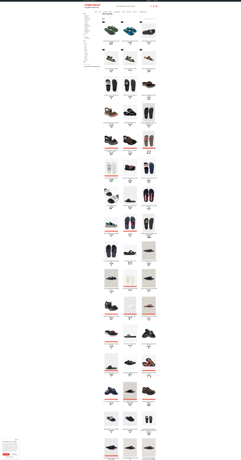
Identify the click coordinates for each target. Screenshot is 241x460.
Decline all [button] (14, 454)
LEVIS (86, 33)
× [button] (17, 439)
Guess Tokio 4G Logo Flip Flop (130, 205)
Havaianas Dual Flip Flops (130, 122)
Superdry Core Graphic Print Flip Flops (130, 178)
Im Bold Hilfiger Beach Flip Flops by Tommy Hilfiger (111, 458)
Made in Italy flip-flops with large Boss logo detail (149, 234)
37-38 (86, 54)
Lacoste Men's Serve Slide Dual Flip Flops (149, 178)
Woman (87, 38)
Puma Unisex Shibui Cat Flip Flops (130, 372)
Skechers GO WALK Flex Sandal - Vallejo (149, 95)
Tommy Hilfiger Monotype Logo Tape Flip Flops (130, 402)
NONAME (149, 150)
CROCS (87, 20)
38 (86, 56)
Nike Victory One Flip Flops (130, 344)
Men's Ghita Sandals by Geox (148, 68)
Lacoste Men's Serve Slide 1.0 (130, 95)
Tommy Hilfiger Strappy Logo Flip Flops (148, 261)
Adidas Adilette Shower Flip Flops (111, 429)
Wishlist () (155, 0)
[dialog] (10, 448)
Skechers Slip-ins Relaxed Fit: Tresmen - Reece (111, 151)
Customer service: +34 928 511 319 (89, 0)
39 (86, 59)
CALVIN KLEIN (88, 18)
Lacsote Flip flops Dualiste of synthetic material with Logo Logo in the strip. (149, 430)
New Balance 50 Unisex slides (149, 41)
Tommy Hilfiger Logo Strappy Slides (149, 288)
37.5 (86, 53)
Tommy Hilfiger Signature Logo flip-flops (111, 261)
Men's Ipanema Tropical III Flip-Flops (130, 41)
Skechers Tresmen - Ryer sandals (111, 316)
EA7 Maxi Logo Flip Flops (111, 205)
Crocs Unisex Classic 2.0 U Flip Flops (111, 401)
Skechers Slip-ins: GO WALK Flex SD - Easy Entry (111, 123)
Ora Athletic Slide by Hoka (130, 261)
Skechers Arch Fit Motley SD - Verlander (149, 402)
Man (86, 37)
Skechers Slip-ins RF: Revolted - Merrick (130, 151)
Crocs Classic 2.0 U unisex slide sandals (149, 344)
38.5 (86, 57)
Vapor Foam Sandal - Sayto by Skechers (111, 344)
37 (86, 51)
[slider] (83, 66)
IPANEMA (87, 30)
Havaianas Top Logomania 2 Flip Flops (149, 373)
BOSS (86, 17)
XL (86, 47)
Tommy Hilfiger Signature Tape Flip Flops (149, 206)
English (149, 0)
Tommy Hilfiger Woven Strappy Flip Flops (149, 317)
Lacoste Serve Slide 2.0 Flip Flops (130, 288)
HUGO (86, 28)
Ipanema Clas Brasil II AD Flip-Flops (111, 41)
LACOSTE (87, 31)
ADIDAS (87, 15)
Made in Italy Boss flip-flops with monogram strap (148, 123)
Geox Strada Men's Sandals (111, 68)
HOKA (86, 27)
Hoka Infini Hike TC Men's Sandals (111, 233)
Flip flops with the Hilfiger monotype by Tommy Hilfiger (149, 458)
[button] (10, 457)
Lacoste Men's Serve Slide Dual (111, 95)
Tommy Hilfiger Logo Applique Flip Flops (111, 289)
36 (86, 50)
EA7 (86, 21)
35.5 (86, 49)
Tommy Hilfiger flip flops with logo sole (130, 458)
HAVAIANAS (87, 25)
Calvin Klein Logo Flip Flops (130, 316)
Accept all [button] (6, 454)
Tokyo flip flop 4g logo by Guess (111, 372)
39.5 (86, 60)
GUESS (87, 24)
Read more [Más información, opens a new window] (4, 452)
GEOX (86, 23)
